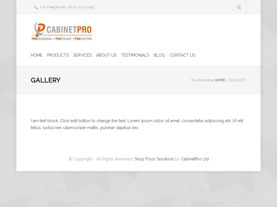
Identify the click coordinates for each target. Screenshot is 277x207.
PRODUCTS (58, 55)
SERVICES (82, 55)
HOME (37, 55)
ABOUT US (106, 55)
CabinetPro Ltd (195, 159)
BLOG (159, 55)
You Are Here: (202, 80)
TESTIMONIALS (135, 55)
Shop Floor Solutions (154, 159)
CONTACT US (182, 55)
